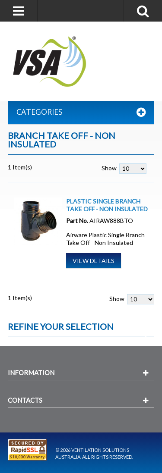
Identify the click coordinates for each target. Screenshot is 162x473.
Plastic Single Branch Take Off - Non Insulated (107, 205)
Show (109, 168)
